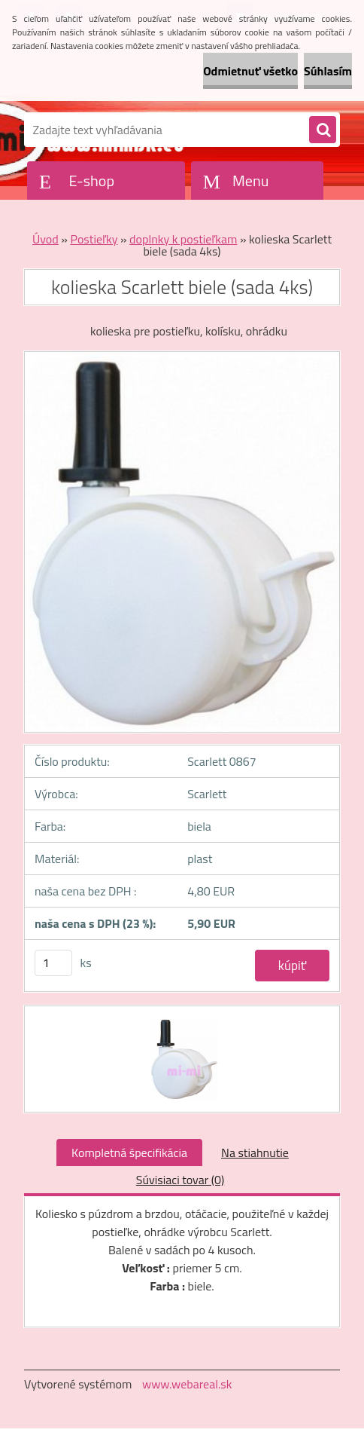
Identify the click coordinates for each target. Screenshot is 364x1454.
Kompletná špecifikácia (129, 1152)
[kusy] (53, 963)
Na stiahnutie (255, 1152)
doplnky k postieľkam (183, 239)
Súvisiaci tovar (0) (180, 1180)
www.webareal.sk (187, 1384)
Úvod (45, 239)
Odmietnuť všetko (250, 71)
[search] (322, 130)
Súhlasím (328, 71)
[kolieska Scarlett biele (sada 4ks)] (182, 1020)
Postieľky (93, 239)
